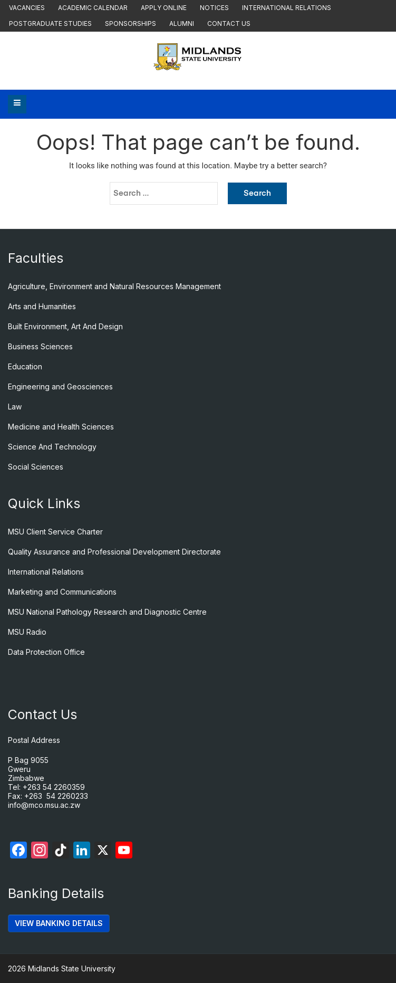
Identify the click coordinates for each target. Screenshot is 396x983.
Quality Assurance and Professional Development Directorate (114, 551)
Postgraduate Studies (50, 23)
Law (15, 406)
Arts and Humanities (42, 306)
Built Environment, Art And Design (65, 326)
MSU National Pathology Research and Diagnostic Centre (107, 611)
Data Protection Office (46, 651)
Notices (214, 8)
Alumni (181, 23)
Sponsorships (130, 23)
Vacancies (27, 8)
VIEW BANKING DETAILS (59, 923)
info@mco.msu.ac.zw (44, 804)
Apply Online (164, 8)
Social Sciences (35, 466)
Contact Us (228, 23)
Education (25, 366)
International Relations (286, 8)
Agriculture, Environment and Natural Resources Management (114, 286)
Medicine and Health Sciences (61, 426)
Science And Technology (52, 446)
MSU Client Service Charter (55, 531)
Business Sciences (40, 346)
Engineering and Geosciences (60, 386)
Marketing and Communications (62, 591)
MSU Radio (27, 631)
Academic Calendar (93, 8)
